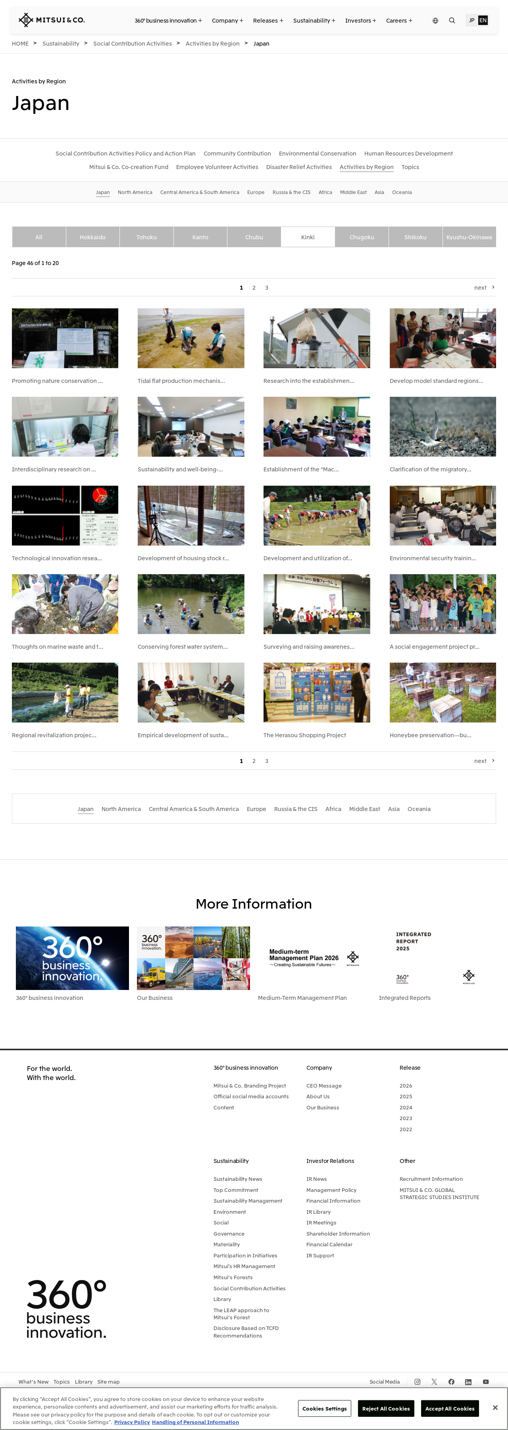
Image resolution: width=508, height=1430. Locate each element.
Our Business (155, 997)
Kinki (308, 237)
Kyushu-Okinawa (469, 237)
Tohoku (147, 237)
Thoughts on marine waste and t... (57, 646)
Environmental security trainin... (433, 558)
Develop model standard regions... (436, 380)
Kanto (200, 237)
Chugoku (362, 237)
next (480, 287)
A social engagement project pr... (434, 646)
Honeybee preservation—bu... (430, 735)
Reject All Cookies (386, 1408)
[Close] (495, 1407)
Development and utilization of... (308, 558)
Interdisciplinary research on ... (54, 469)
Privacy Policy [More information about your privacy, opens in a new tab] (132, 1422)
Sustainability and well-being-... (180, 469)
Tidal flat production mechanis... (181, 380)
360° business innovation (49, 997)
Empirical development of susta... (183, 735)
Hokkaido (93, 237)
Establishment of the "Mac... (301, 469)
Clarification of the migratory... (430, 469)
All (38, 237)
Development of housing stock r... (183, 558)
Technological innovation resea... (57, 558)
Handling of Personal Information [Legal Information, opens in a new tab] (195, 1422)
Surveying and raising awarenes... (309, 646)
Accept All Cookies (450, 1408)
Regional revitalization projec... (54, 735)
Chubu (254, 237)
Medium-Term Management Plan (302, 997)
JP (472, 20)
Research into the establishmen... (309, 380)
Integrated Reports (405, 997)
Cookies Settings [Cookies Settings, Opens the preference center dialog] (324, 1408)
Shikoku (415, 237)
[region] (254, 1408)
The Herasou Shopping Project (305, 735)
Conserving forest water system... (183, 646)
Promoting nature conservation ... (57, 380)
